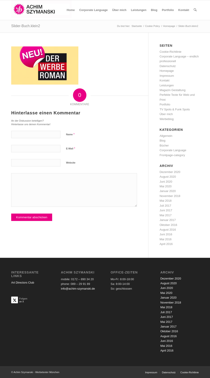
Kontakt (164, 80)
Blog (162, 140)
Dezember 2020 (170, 172)
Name (70, 134)
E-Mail (70, 148)
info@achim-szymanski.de (78, 288)
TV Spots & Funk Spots (175, 109)
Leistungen (167, 85)
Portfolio (165, 104)
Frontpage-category (172, 155)
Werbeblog (167, 119)
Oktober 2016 (168, 225)
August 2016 (168, 229)
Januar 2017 (168, 220)
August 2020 (168, 176)
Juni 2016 (166, 234)
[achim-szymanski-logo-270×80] (41, 10)
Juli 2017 (165, 205)
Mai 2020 (165, 186)
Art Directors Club (22, 282)
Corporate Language (173, 150)
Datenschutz (168, 66)
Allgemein (166, 136)
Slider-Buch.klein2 (25, 26)
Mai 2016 (165, 239)
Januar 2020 (168, 191)
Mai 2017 (165, 215)
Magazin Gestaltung (173, 90)
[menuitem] (70, 10)
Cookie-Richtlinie (171, 51)
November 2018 (170, 196)
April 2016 (166, 244)
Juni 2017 (166, 210)
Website (70, 162)
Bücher (164, 145)
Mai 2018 (165, 200)
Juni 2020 (166, 181)
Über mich (166, 114)
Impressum (167, 75)
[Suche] (195, 10)
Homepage (167, 70)
